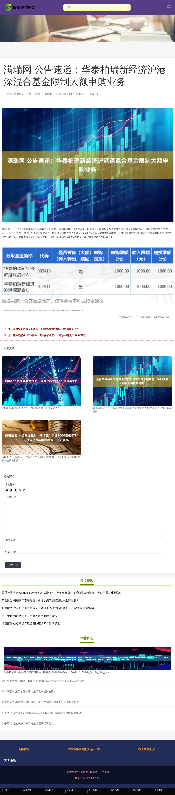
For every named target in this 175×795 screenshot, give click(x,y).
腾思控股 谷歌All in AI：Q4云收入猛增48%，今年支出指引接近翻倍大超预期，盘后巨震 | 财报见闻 (61, 592)
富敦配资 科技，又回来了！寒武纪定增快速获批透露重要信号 (45, 328)
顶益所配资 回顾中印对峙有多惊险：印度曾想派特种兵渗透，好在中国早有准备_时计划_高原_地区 (56, 672)
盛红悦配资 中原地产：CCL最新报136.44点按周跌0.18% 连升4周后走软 (43, 680)
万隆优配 (23, 749)
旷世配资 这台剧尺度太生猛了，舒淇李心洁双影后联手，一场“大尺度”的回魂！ (49, 608)
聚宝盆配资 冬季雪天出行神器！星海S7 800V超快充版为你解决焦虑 (40, 702)
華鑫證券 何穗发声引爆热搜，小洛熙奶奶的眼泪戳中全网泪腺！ (40, 600)
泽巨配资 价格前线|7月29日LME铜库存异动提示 (31, 623)
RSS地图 (93, 772)
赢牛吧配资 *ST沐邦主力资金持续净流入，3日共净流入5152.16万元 (49, 335)
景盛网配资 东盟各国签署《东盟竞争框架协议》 (29, 691)
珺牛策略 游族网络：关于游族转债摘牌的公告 (29, 615)
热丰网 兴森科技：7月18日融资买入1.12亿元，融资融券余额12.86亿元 (42, 712)
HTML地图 (104, 772)
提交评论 (13, 565)
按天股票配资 (146, 749)
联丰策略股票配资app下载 (84, 749)
